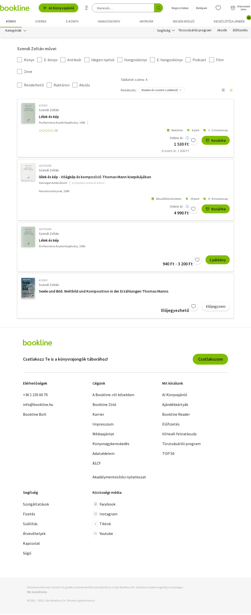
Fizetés (29, 514)
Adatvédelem (103, 454)
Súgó (27, 554)
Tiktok (101, 525)
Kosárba (215, 141)
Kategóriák (13, 31)
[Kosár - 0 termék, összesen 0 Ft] (240, 8)
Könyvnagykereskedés (110, 444)
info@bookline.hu (38, 405)
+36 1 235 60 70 (35, 395)
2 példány (217, 260)
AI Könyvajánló (58, 7)
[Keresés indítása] (158, 7)
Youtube (102, 534)
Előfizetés (240, 31)
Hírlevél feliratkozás (179, 434)
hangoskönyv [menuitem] (109, 21)
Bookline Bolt (34, 415)
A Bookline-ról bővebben (113, 395)
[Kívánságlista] (218, 7)
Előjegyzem (216, 307)
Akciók (222, 31)
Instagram (104, 515)
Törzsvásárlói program (194, 31)
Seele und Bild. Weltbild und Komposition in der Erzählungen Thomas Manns (103, 292)
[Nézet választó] (223, 91)
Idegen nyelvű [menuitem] (183, 21)
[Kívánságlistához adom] (193, 141)
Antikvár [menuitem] (146, 21)
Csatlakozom (210, 360)
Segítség (164, 31)
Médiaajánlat (103, 434)
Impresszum (103, 425)
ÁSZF (96, 464)
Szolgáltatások (36, 505)
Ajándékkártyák (175, 405)
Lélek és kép (49, 117)
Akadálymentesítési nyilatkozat (119, 477)
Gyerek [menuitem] (40, 21)
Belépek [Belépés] (201, 8)
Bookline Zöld (104, 405)
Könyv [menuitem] (11, 21)
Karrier (98, 415)
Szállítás (30, 524)
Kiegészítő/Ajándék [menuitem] (232, 20)
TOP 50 (168, 454)
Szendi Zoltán (49, 111)
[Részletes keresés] (86, 7)
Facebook (103, 505)
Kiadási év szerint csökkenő (160, 91)
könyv (43, 106)
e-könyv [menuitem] (72, 21)
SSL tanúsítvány (37, 593)
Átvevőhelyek (34, 534)
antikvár (45, 166)
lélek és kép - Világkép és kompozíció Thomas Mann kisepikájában (95, 177)
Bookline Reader (176, 415)
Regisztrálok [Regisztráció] (180, 8)
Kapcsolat (31, 544)
